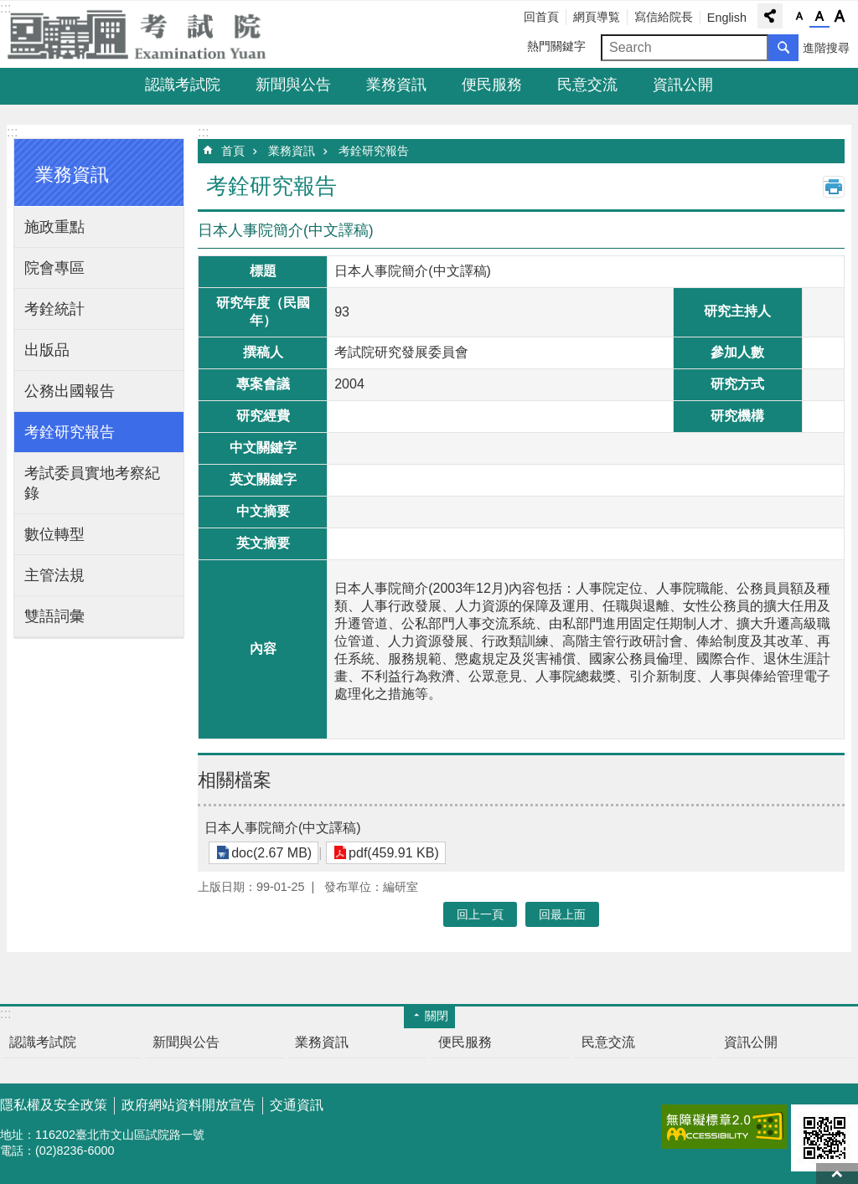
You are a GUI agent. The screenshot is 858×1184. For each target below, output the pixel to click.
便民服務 (492, 84)
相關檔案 (234, 780)
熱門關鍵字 (556, 46)
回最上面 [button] (562, 914)
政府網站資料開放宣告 (188, 1105)
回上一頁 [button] (480, 914)
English (727, 17)
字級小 (799, 17)
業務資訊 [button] (72, 174)
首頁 (233, 150)
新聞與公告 (293, 84)
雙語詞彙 (54, 616)
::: (12, 132)
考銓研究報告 (69, 432)
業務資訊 (396, 84)
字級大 (840, 17)
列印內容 (834, 187)
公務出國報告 (69, 391)
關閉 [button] (436, 1015)
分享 (770, 15)
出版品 (47, 350)
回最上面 (837, 1173)
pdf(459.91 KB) (389, 853)
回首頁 (541, 16)
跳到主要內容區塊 (8, 8)
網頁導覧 (596, 16)
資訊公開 (683, 84)
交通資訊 (296, 1105)
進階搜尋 (826, 47)
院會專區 (54, 268)
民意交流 (587, 84)
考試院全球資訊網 (146, 34)
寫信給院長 (663, 16)
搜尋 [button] (783, 47)
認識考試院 (182, 84)
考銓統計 (54, 309)
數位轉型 (54, 534)
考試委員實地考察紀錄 (92, 483)
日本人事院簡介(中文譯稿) (282, 828)
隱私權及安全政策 (53, 1105)
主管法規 (54, 575)
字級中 (819, 17)
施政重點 (54, 227)
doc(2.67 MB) (270, 853)
